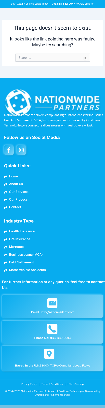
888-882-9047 (66, 3)
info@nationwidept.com (52, 312)
